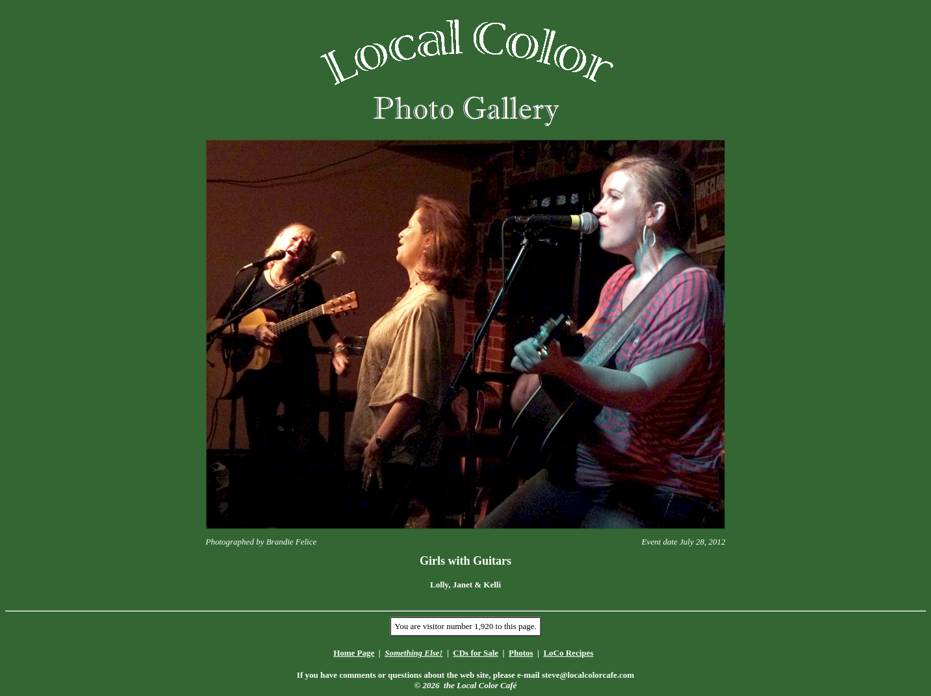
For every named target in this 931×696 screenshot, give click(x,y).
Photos (521, 653)
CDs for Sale (475, 653)
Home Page (353, 653)
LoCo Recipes (568, 653)
